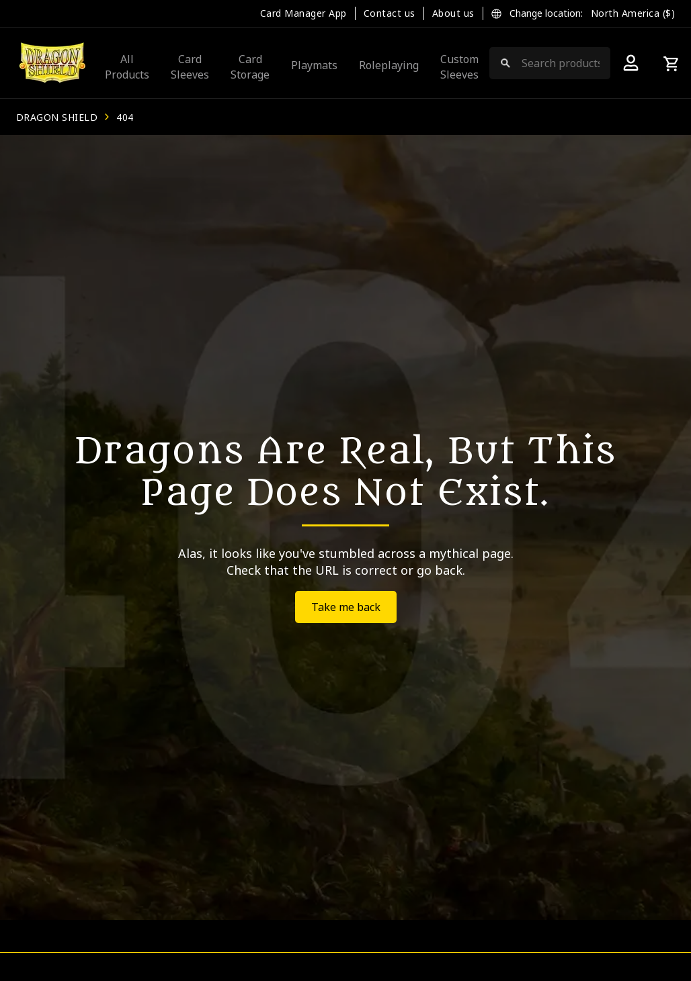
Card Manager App (303, 13)
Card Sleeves (190, 66)
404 (124, 117)
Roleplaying (389, 65)
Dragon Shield (56, 117)
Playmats (314, 65)
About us (453, 13)
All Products (127, 66)
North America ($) (633, 13)
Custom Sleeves (459, 66)
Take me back (345, 607)
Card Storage (250, 66)
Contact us (389, 13)
